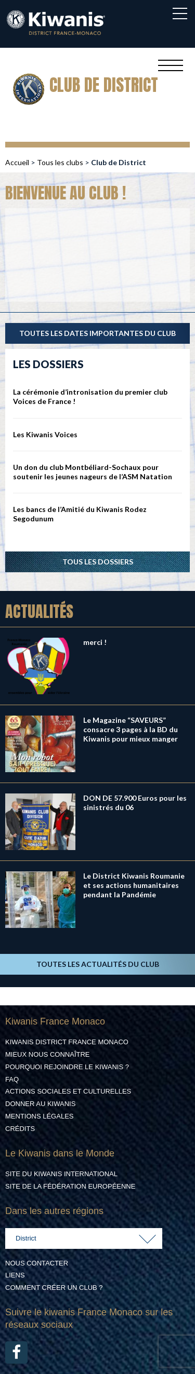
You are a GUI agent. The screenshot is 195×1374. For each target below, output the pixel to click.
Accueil (17, 162)
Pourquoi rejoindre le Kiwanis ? (67, 1067)
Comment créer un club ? (54, 1287)
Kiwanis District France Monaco (66, 1042)
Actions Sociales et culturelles (68, 1091)
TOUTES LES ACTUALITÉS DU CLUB (97, 964)
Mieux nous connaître (47, 1054)
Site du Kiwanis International (61, 1174)
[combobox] (83, 1238)
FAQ (12, 1079)
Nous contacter (36, 1263)
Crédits (20, 1129)
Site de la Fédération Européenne (70, 1186)
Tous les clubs (60, 162)
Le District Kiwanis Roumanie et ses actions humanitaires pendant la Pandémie (134, 885)
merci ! (95, 642)
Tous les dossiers (97, 561)
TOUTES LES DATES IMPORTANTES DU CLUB (97, 333)
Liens (15, 1275)
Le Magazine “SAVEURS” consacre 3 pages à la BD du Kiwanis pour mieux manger (130, 729)
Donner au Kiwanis (40, 1104)
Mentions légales (39, 1116)
